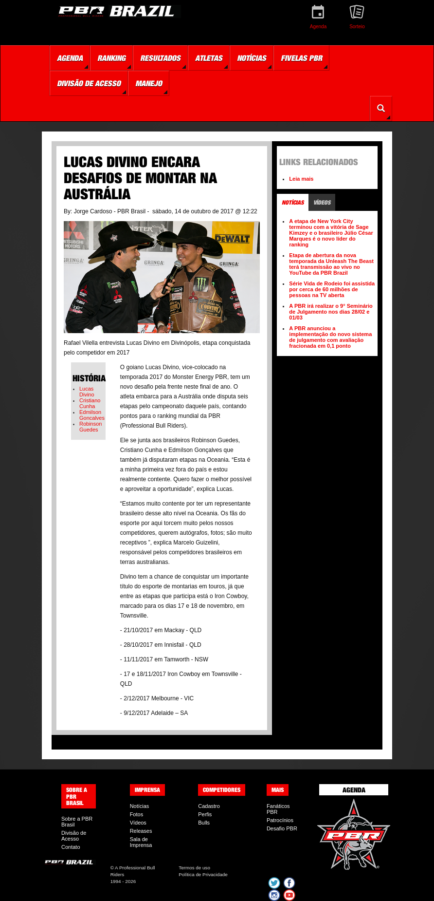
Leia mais (301, 179)
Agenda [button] (70, 58)
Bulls (204, 823)
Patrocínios (280, 820)
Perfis (205, 814)
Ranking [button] (111, 58)
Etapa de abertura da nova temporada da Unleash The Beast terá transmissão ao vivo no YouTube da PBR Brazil (331, 264)
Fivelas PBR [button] (301, 58)
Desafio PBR (282, 828)
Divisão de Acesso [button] (89, 83)
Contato (70, 847)
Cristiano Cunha (89, 403)
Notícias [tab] (293, 202)
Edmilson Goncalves (92, 415)
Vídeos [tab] (321, 202)
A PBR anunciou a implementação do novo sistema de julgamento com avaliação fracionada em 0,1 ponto (330, 337)
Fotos (137, 814)
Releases (141, 831)
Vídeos (138, 823)
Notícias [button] (251, 58)
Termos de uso (194, 867)
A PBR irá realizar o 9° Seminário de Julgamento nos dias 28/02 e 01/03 (331, 311)
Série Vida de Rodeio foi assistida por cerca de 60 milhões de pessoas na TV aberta (332, 289)
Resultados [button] (160, 58)
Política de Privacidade (203, 874)
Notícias (139, 806)
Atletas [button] (208, 58)
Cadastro (209, 806)
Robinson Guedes (90, 426)
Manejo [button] (148, 83)
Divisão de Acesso (73, 836)
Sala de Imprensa (141, 842)
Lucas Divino (86, 391)
